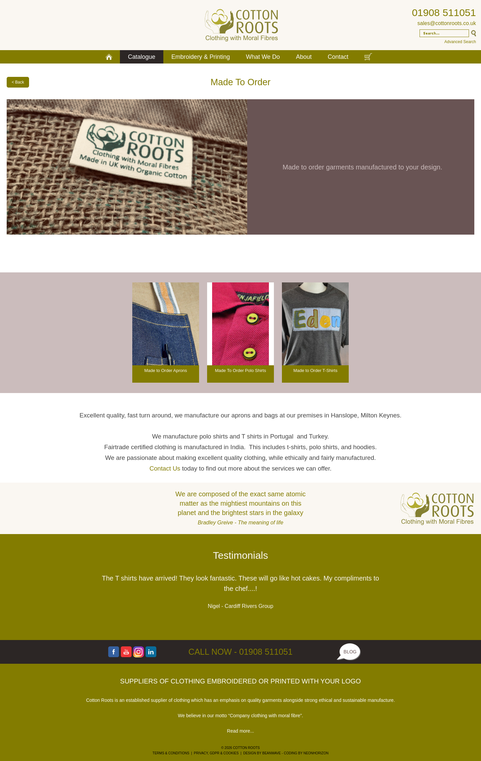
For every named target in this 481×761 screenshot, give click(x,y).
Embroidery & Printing (200, 56)
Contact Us (164, 468)
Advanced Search (460, 41)
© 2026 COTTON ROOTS (240, 748)
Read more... (240, 731)
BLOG (350, 651)
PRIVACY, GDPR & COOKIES (216, 753)
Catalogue (141, 56)
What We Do (263, 56)
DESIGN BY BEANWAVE (262, 753)
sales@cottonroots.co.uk (447, 23)
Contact (338, 56)
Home (109, 57)
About (304, 56)
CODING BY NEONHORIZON (306, 753)
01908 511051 (444, 12)
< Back (18, 82)
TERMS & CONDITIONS (171, 753)
